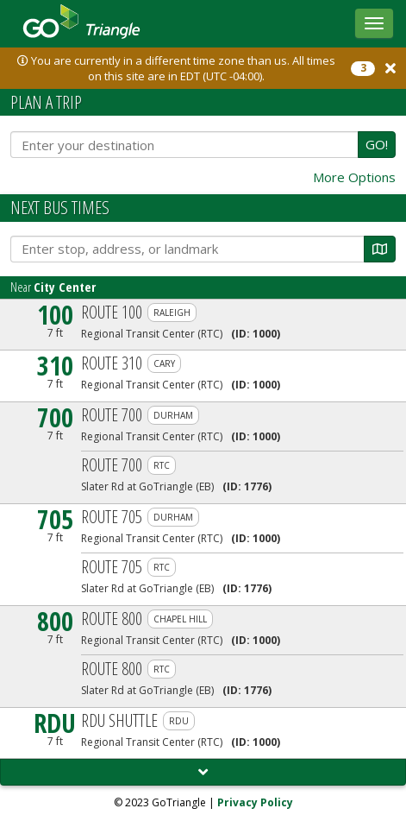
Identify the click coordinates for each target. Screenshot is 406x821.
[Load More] (203, 772)
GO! (376, 144)
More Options (354, 177)
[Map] (380, 249)
